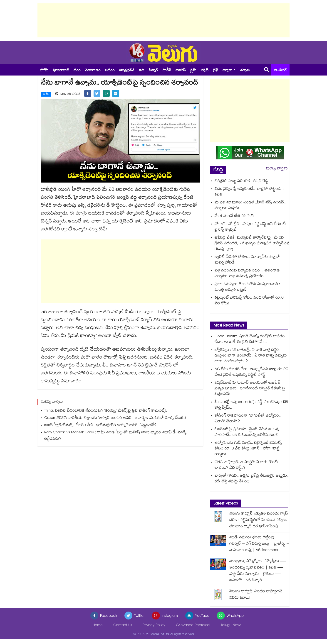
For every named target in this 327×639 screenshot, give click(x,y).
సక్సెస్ (204, 71)
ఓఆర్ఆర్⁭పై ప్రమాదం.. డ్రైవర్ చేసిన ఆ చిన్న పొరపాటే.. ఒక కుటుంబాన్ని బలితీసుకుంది (247, 432)
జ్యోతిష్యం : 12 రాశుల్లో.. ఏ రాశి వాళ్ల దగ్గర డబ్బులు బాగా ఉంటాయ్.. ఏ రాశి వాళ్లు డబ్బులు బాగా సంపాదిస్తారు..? (251, 356)
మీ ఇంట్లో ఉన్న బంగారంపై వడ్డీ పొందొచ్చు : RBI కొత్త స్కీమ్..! (251, 405)
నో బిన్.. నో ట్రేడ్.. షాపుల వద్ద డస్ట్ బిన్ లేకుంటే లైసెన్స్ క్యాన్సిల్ (250, 227)
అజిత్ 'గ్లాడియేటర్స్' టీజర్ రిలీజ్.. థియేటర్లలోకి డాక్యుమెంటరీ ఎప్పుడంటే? (100, 425)
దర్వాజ (245, 71)
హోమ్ (44, 71)
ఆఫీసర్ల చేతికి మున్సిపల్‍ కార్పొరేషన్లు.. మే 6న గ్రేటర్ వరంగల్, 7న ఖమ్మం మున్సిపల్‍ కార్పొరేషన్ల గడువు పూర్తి (252, 244)
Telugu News (231, 625)
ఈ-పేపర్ (280, 71)
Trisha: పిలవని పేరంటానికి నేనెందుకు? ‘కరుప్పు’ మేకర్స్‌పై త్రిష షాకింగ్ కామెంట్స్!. (105, 410)
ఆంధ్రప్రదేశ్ (126, 71)
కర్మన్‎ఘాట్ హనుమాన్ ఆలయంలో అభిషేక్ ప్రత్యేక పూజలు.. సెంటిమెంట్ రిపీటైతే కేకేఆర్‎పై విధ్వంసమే (250, 389)
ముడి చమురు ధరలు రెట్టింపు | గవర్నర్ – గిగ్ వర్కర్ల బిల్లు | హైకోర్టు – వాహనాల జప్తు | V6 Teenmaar (259, 544)
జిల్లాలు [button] (227, 71)
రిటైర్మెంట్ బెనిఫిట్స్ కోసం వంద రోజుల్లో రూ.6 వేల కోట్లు (249, 301)
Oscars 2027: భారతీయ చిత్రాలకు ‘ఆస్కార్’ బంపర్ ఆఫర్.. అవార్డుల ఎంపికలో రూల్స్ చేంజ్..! (115, 418)
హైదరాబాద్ (61, 71)
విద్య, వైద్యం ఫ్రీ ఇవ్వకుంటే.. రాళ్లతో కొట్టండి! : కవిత (249, 192)
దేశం (77, 71)
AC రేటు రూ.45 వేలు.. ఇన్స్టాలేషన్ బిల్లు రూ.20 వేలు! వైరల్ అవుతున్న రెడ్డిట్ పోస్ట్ (251, 372)
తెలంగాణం (93, 71)
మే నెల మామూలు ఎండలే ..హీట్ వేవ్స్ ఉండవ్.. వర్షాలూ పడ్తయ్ (250, 206)
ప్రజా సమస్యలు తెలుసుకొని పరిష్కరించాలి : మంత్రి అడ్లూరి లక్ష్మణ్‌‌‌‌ (247, 287)
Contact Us (122, 625)
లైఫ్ (215, 71)
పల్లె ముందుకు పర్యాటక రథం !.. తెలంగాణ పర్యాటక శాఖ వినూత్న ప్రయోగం (247, 274)
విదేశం (110, 71)
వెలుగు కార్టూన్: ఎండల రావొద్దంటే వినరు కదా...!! (255, 594)
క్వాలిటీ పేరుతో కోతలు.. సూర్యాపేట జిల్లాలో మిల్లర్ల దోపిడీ (247, 260)
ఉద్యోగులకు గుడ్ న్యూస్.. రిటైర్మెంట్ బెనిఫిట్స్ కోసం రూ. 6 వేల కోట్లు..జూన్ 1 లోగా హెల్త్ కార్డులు (248, 449)
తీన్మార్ (153, 71)
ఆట (141, 71)
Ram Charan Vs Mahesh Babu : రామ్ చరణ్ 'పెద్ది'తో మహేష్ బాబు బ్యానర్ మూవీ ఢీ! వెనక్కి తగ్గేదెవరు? (115, 435)
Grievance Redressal (193, 625)
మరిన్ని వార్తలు (277, 169)
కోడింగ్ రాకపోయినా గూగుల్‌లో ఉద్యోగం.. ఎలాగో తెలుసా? (248, 419)
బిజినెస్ (181, 71)
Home (98, 625)
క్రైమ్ (193, 71)
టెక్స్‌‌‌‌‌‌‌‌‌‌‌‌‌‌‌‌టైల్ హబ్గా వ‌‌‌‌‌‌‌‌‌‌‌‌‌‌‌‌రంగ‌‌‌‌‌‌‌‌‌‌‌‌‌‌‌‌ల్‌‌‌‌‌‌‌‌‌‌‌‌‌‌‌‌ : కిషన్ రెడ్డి (241, 181)
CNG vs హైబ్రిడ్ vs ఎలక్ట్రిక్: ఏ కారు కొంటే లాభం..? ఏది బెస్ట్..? (246, 465)
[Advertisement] (163, 20)
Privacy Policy (154, 625)
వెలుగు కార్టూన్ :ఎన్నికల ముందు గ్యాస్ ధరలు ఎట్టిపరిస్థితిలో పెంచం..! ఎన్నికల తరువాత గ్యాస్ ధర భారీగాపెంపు (258, 520)
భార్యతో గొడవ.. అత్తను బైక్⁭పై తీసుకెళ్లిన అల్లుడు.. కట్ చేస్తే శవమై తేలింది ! (252, 479)
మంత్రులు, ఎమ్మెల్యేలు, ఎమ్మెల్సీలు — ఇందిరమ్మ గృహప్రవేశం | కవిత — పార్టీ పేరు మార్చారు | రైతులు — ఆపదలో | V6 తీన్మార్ (257, 571)
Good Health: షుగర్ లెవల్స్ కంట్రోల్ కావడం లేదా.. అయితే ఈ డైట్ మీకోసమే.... (250, 339)
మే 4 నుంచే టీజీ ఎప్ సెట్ (234, 216)
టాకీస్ (167, 71)
